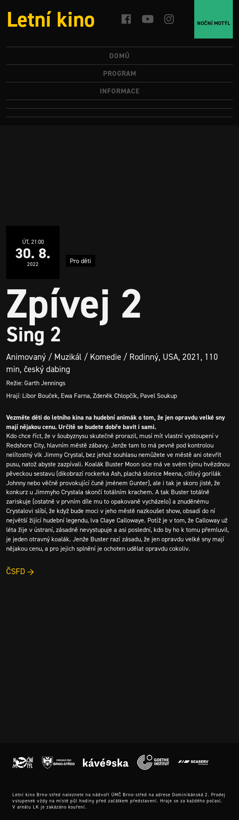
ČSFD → (20, 571)
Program (119, 73)
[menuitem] (119, 104)
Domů (119, 55)
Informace (120, 90)
